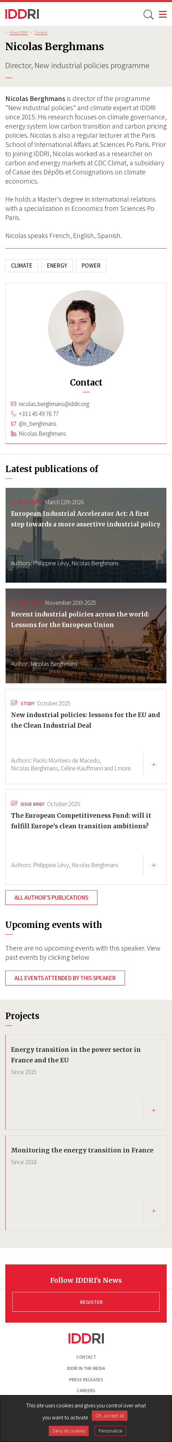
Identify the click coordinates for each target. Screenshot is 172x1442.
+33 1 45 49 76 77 (39, 414)
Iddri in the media (86, 1368)
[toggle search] (148, 14)
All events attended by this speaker (65, 978)
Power (91, 265)
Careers (86, 1391)
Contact (86, 1357)
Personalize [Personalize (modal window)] (110, 1431)
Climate (21, 265)
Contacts (41, 32)
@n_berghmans (38, 424)
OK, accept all (109, 1415)
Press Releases (86, 1380)
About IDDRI (19, 32)
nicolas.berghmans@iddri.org (54, 404)
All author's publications (51, 897)
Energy (57, 265)
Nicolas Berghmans (42, 433)
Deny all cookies (68, 1431)
